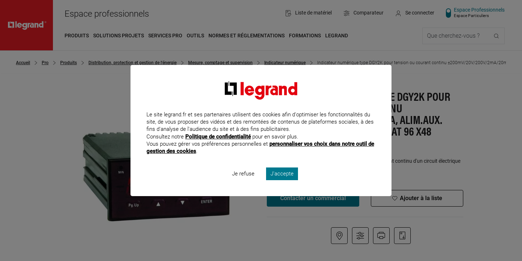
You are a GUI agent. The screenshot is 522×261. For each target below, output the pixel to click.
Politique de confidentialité (218, 146)
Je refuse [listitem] (243, 183)
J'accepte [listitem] (282, 183)
